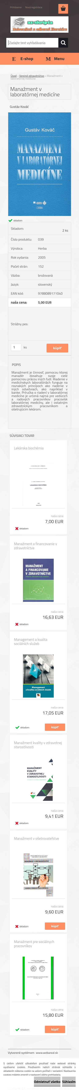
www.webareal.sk (47, 1052)
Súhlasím (69, 1081)
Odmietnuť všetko (47, 1081)
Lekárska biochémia (29, 448)
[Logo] (39, 24)
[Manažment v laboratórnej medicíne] (39, 114)
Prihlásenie (16, 7)
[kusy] (16, 347)
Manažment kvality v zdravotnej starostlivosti (38, 745)
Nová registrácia (33, 7)
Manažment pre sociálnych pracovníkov (34, 944)
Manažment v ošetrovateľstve (36, 838)
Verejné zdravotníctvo (31, 76)
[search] (63, 43)
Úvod (14, 76)
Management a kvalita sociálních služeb (30, 641)
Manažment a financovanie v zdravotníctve (35, 546)
